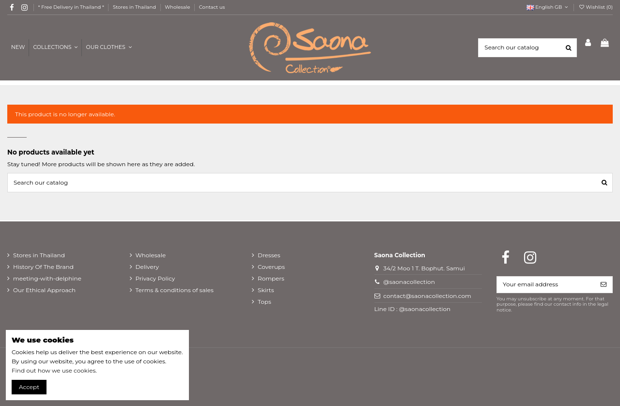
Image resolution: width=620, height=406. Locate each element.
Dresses (269, 255)
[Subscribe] (603, 284)
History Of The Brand (43, 266)
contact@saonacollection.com (427, 295)
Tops (264, 301)
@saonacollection (409, 281)
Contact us (212, 7)
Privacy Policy (155, 278)
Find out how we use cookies (53, 370)
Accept (29, 386)
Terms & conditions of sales (175, 290)
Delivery (147, 266)
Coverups (271, 266)
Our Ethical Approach (44, 290)
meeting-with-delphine (47, 278)
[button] (108, 47)
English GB (548, 7)
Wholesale (178, 7)
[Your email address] (546, 284)
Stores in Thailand (135, 7)
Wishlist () (595, 7)
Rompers (271, 278)
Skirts (266, 290)
